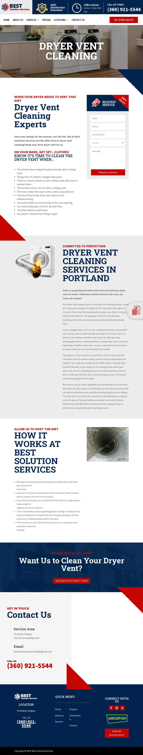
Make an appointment (116, 733)
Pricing (46, 20)
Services (31, 20)
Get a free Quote (124, 19)
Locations (60, 20)
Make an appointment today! (71, 580)
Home (7, 20)
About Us (18, 20)
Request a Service (108, 172)
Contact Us (78, 20)
